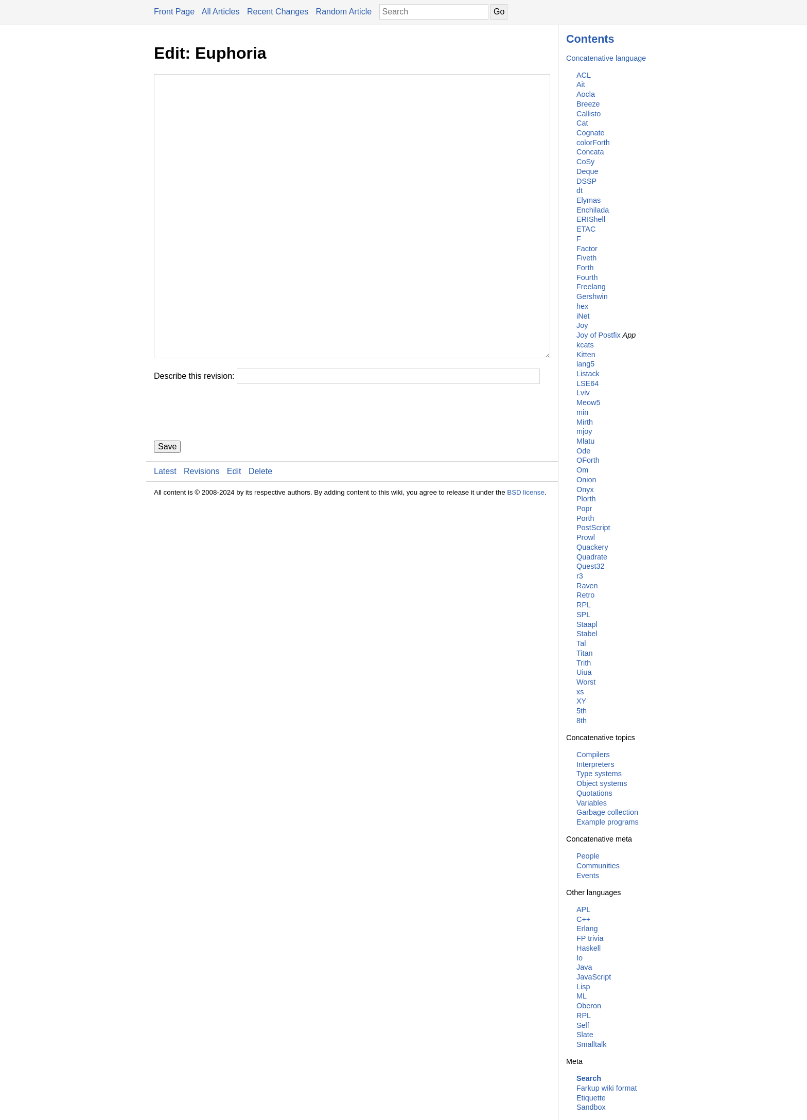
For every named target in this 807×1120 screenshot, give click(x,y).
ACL (583, 75)
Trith (583, 663)
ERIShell (590, 219)
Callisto (588, 114)
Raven (587, 586)
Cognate (590, 133)
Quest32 (590, 566)
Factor (587, 248)
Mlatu (585, 441)
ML (581, 996)
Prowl (585, 537)
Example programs (607, 822)
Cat (582, 123)
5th (581, 711)
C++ (583, 919)
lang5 (585, 364)
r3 (579, 576)
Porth (585, 518)
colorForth (593, 142)
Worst (585, 682)
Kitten (585, 355)
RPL (583, 605)
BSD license (526, 554)
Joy (582, 325)
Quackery (592, 547)
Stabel (587, 633)
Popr (584, 508)
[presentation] (232, 474)
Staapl (587, 624)
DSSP (586, 181)
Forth (585, 268)
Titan (584, 653)
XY (581, 701)
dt (579, 190)
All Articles (221, 11)
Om (582, 470)
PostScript (593, 527)
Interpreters (595, 764)
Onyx (585, 489)
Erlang (587, 928)
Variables (591, 803)
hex (582, 306)
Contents (590, 38)
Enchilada (592, 210)
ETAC (585, 229)
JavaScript (593, 977)
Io (579, 958)
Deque (587, 171)
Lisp (583, 987)
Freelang (591, 287)
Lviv (583, 393)
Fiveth (586, 258)
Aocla (585, 94)
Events (587, 875)
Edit (234, 533)
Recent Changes (277, 11)
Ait (580, 84)
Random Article (344, 11)
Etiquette (591, 1098)
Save (167, 508)
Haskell (588, 948)
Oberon (588, 1006)
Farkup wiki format (606, 1088)
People (588, 856)
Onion (586, 480)
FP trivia (590, 938)
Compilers (593, 754)
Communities (598, 866)
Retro (585, 595)
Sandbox (591, 1107)
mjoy (584, 431)
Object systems (601, 783)
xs (580, 692)
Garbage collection (607, 812)
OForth (588, 460)
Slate (584, 1034)
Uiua (584, 672)
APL (583, 909)
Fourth (587, 277)
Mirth (584, 422)
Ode (583, 451)
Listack (588, 374)
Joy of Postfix (598, 335)
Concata (590, 152)
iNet (583, 316)
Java (584, 967)
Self (582, 1025)
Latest (165, 533)
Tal (581, 643)
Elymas (588, 200)
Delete (260, 533)
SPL (583, 614)
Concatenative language (606, 58)
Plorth (586, 499)
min (582, 412)
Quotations (594, 793)
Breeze (588, 104)
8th (581, 720)
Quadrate (591, 557)
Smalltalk (591, 1044)
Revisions (201, 533)
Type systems (599, 773)
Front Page (174, 11)
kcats (585, 345)
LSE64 (587, 383)
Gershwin (592, 296)
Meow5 (588, 402)
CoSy (585, 161)
